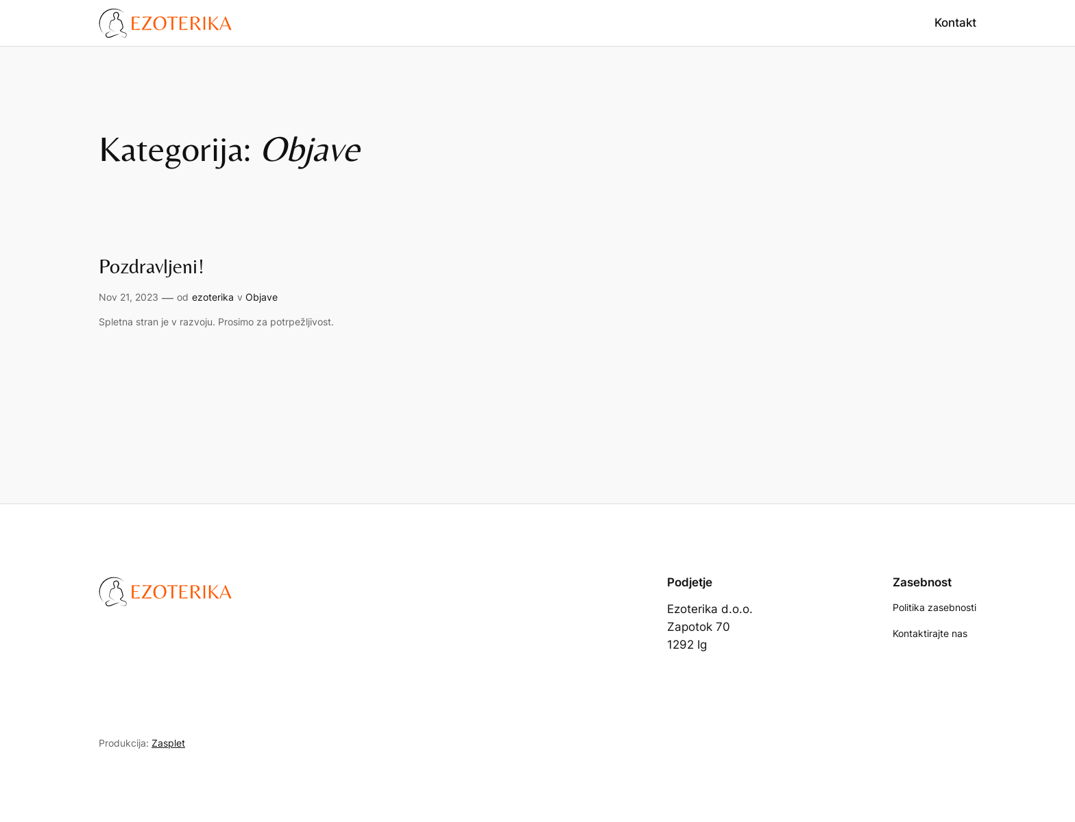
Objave (261, 297)
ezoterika (213, 297)
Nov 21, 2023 (128, 297)
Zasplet (168, 743)
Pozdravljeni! (151, 266)
